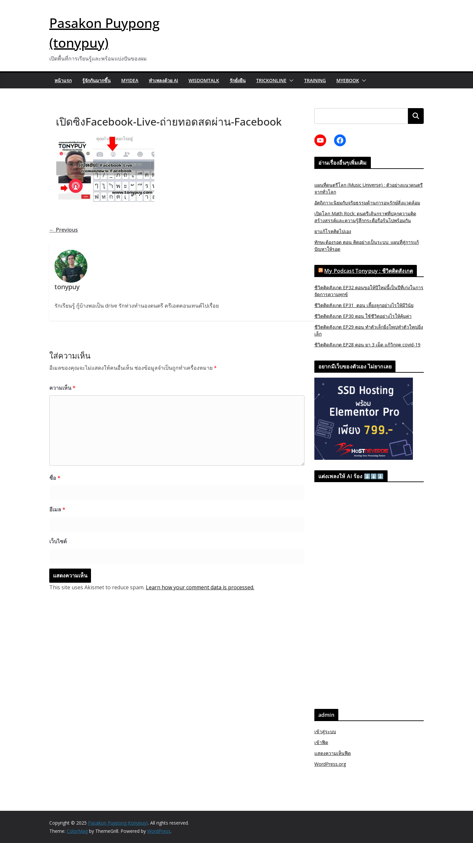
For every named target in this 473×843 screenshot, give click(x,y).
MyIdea (129, 80)
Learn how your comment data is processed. (200, 587)
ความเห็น (62, 387)
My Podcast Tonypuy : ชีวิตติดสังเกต (368, 270)
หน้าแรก (63, 80)
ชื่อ (54, 477)
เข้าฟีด (321, 742)
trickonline (271, 80)
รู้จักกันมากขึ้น (96, 80)
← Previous (63, 229)
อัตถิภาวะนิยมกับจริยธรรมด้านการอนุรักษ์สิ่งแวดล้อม (367, 202)
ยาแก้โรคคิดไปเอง (332, 231)
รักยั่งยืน (238, 80)
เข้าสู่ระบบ (325, 731)
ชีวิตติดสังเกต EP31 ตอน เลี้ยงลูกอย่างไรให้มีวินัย (364, 305)
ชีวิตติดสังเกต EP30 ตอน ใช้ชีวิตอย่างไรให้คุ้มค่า (363, 316)
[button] (290, 80)
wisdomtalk (204, 80)
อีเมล (57, 509)
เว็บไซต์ (58, 541)
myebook (347, 80)
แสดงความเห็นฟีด (332, 753)
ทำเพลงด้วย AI (163, 80)
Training (315, 80)
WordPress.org (330, 764)
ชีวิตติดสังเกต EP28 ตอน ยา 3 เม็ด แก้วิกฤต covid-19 (367, 344)
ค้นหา (416, 116)
